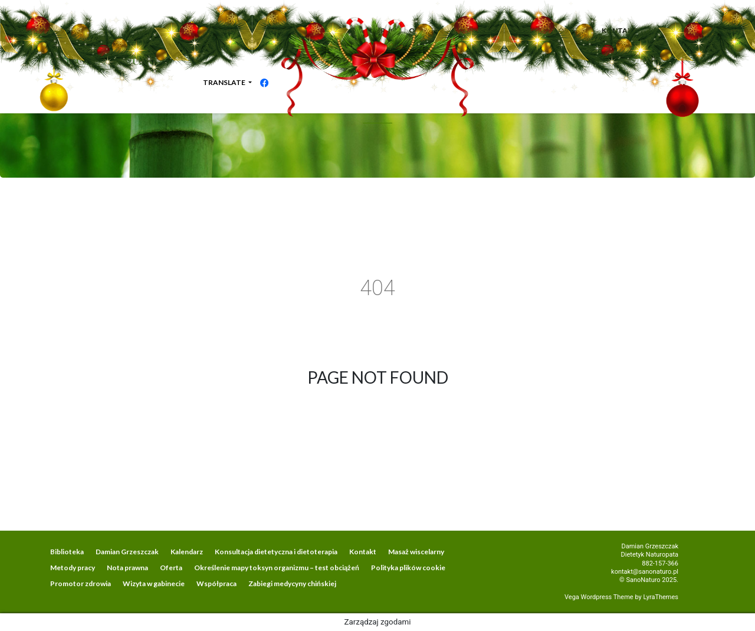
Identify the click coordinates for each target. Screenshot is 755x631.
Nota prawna (127, 567)
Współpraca (216, 583)
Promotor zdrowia (80, 583)
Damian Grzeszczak (127, 551)
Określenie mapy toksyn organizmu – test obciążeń (276, 567)
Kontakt (362, 551)
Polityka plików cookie (408, 567)
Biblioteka (67, 551)
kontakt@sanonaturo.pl (644, 572)
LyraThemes (660, 597)
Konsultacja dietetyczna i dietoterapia (276, 551)
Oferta (171, 567)
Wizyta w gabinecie (154, 583)
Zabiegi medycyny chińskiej (292, 583)
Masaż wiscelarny (416, 551)
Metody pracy (72, 567)
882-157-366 (660, 563)
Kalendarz (186, 551)
